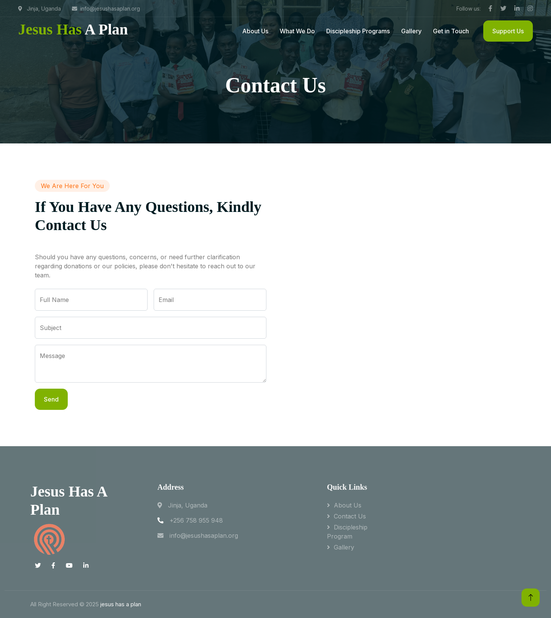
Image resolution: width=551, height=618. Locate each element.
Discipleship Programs (358, 31)
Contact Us (350, 516)
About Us (255, 31)
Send (51, 399)
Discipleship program (347, 531)
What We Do (297, 31)
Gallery (411, 31)
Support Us (508, 31)
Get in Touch (451, 31)
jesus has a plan (120, 604)
